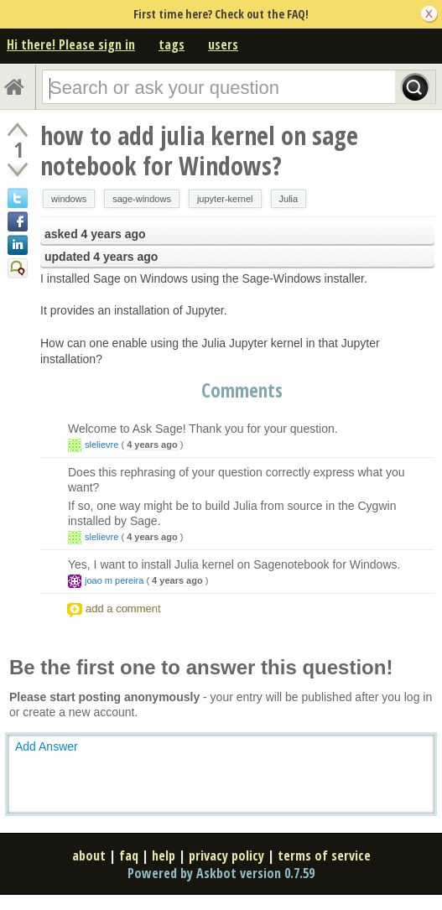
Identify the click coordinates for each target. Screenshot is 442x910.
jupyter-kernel (225, 199)
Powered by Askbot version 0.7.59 (221, 873)
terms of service (324, 855)
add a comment (123, 608)
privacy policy (226, 855)
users (223, 44)
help (163, 855)
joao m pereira (114, 580)
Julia (289, 199)
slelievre (101, 444)
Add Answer (46, 746)
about (89, 855)
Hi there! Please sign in (71, 44)
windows (68, 199)
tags (172, 44)
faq (128, 855)
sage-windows (141, 199)
